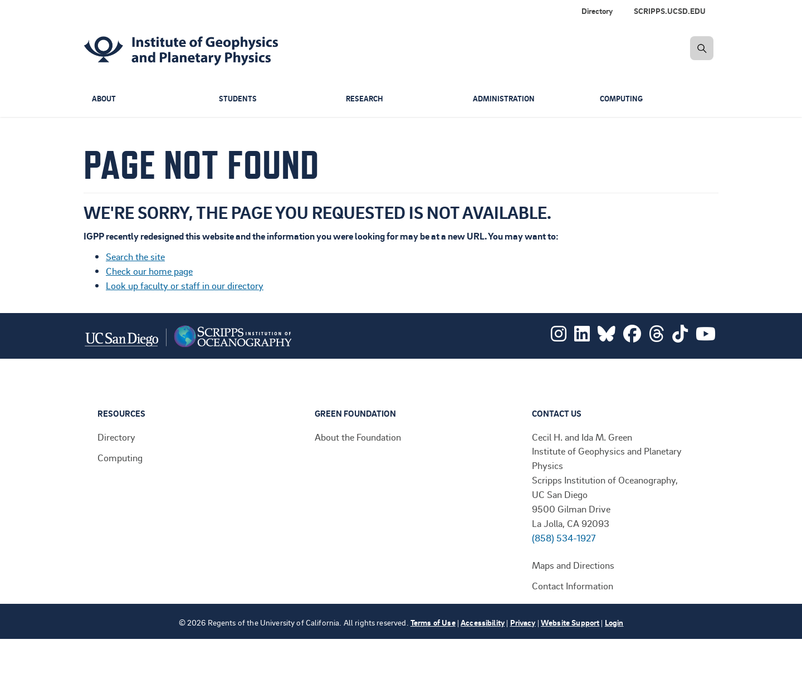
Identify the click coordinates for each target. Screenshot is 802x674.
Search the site (135, 256)
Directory (116, 437)
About (105, 99)
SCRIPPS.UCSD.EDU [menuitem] (670, 11)
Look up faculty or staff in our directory (184, 285)
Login (614, 622)
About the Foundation (358, 437)
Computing (623, 99)
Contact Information (572, 585)
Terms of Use (433, 622)
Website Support (570, 622)
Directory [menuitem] (597, 11)
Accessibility (483, 622)
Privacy (523, 622)
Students (238, 99)
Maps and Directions (573, 565)
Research (365, 99)
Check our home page (149, 271)
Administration (505, 99)
